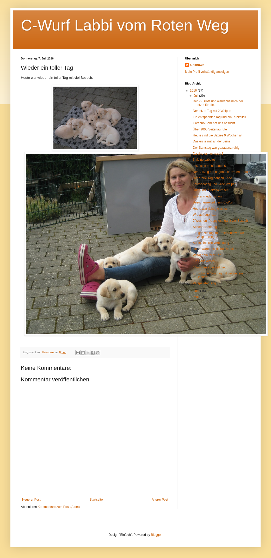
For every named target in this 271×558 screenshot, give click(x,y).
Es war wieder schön (207, 196)
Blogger (156, 535)
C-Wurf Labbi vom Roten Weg (125, 25)
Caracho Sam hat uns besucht (214, 123)
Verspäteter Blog (204, 283)
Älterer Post (160, 499)
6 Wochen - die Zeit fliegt (210, 267)
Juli (196, 96)
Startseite (96, 499)
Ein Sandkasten (204, 261)
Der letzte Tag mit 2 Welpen (212, 111)
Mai (197, 297)
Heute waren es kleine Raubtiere (215, 249)
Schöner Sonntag (205, 227)
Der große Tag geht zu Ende (212, 178)
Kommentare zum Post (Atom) (59, 507)
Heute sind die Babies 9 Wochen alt (217, 135)
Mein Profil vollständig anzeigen (207, 72)
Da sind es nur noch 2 (208, 153)
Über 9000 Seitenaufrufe (210, 129)
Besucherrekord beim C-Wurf (213, 202)
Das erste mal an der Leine (211, 141)
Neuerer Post (31, 499)
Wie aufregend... (204, 215)
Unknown (197, 65)
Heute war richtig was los (210, 209)
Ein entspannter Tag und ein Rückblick (219, 117)
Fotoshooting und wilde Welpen (214, 184)
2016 (194, 90)
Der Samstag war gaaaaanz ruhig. (216, 147)
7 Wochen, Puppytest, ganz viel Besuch (220, 221)
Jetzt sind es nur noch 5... (211, 166)
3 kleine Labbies (204, 159)
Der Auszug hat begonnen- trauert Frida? (221, 172)
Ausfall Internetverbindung (211, 243)
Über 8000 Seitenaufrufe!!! (211, 190)
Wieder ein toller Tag (207, 255)
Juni (197, 291)
